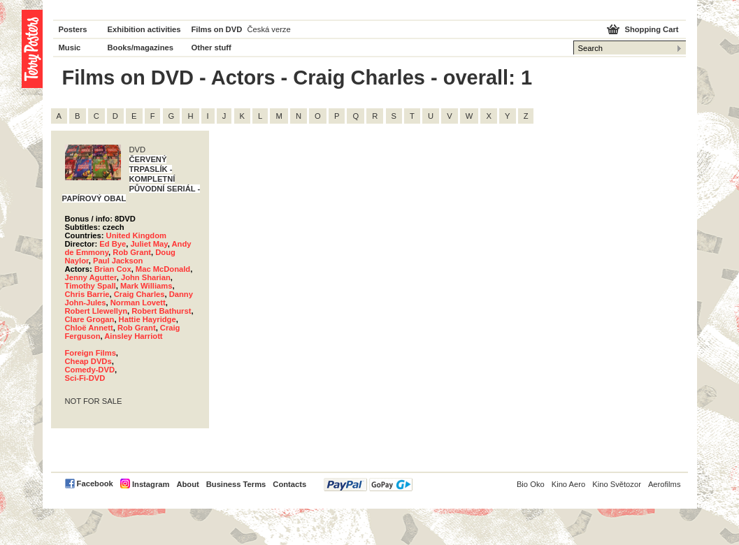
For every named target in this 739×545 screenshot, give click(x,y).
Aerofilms (664, 484)
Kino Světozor (616, 484)
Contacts (289, 484)
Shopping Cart (651, 29)
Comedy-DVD (90, 369)
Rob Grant (132, 252)
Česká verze (269, 29)
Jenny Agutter (91, 277)
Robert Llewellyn (96, 311)
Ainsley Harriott (133, 336)
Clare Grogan (90, 319)
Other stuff (211, 47)
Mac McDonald (163, 269)
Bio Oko (531, 484)
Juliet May (148, 244)
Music (70, 47)
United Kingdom (136, 235)
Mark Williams (146, 286)
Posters (73, 29)
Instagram (150, 484)
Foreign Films (90, 353)
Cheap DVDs (88, 361)
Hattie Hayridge (147, 319)
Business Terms (236, 484)
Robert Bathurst (161, 311)
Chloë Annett (89, 328)
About (187, 484)
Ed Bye (112, 244)
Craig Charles (139, 294)
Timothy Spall (90, 286)
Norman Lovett (138, 302)
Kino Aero (569, 484)
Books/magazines (141, 47)
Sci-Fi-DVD (85, 378)
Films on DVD (217, 29)
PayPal (368, 484)
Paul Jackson (118, 260)
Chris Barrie (87, 294)
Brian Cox (112, 269)
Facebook (95, 483)
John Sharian (146, 277)
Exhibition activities (144, 29)
